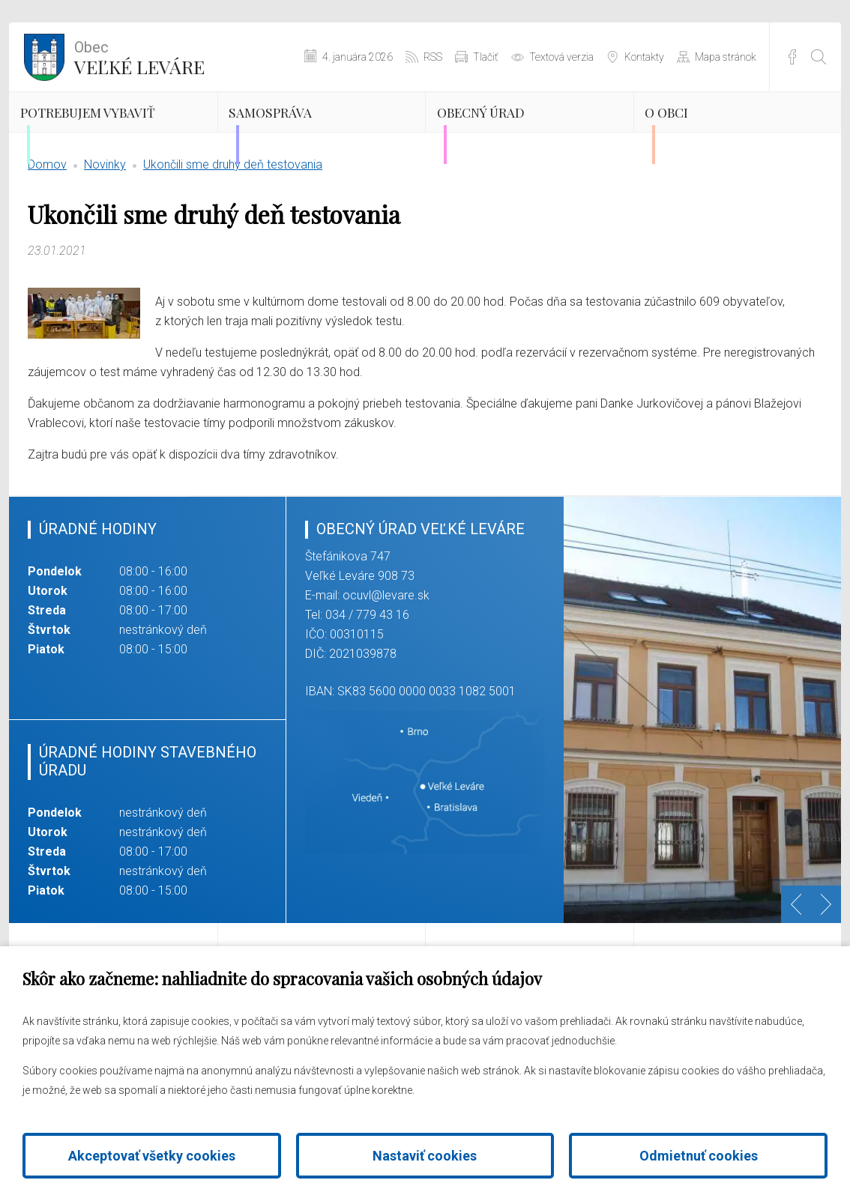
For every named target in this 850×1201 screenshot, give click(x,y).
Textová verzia (561, 57)
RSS (433, 57)
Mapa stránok (725, 57)
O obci (695, 131)
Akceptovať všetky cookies (151, 1156)
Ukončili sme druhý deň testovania (232, 228)
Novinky (105, 228)
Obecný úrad (518, 131)
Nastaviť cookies (425, 1156)
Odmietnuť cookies (698, 1156)
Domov (47, 228)
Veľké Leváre (139, 56)
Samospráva (306, 131)
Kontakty (644, 57)
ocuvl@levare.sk (386, 659)
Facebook (792, 56)
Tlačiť (485, 57)
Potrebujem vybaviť (97, 144)
